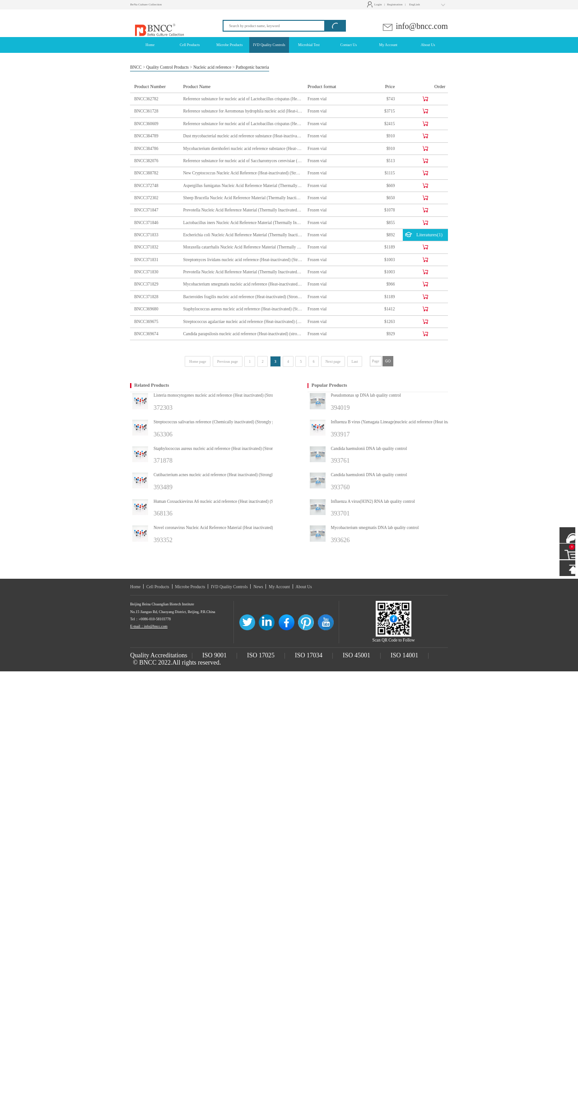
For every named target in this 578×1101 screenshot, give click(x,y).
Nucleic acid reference (212, 67)
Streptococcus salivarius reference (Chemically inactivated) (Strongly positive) (220, 422)
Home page (197, 362)
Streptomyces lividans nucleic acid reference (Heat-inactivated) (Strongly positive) (243, 260)
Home (135, 587)
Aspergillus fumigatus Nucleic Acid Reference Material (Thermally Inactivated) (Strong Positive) (243, 185)
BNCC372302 (146, 198)
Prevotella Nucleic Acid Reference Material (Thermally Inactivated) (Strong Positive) (243, 210)
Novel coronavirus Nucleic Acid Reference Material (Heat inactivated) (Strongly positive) (224, 527)
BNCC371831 (146, 260)
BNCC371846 (146, 222)
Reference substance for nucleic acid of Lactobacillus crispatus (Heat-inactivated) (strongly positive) (243, 99)
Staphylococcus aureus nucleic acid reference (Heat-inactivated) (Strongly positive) (243, 309)
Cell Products (157, 587)
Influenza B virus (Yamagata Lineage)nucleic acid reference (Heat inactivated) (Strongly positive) (401, 422)
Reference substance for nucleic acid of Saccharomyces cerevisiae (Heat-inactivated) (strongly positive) (243, 161)
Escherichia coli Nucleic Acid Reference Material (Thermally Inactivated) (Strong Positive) (243, 235)
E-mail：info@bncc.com (149, 626)
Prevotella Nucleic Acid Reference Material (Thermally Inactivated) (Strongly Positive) (243, 272)
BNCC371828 (146, 297)
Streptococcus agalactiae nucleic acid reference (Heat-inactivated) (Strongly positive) (243, 321)
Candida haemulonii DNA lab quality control (369, 448)
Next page (333, 362)
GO (388, 361)
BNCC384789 (146, 136)
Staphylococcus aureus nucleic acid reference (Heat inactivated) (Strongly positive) (224, 448)
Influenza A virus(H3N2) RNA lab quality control (373, 501)
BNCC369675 (146, 321)
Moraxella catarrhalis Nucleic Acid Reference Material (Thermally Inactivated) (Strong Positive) (243, 247)
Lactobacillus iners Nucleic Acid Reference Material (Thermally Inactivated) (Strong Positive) (243, 222)
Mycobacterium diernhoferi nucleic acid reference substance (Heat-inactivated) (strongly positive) (243, 148)
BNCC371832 (146, 247)
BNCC (136, 67)
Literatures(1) (424, 235)
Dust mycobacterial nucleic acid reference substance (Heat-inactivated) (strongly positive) (243, 136)
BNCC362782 (146, 99)
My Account (279, 587)
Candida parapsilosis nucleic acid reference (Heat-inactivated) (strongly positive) (243, 334)
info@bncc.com (415, 26)
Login (375, 4)
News (258, 587)
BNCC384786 (146, 148)
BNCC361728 (146, 111)
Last (354, 362)
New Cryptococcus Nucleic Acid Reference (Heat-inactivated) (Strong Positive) (243, 173)
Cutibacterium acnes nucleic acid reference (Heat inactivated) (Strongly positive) (222, 475)
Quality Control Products (167, 67)
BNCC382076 (146, 161)
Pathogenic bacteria (252, 67)
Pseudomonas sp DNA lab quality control (366, 395)
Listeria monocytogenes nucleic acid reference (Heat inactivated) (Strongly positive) (224, 395)
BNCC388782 (146, 173)
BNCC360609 (146, 124)
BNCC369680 (146, 309)
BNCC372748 (146, 185)
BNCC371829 (146, 284)
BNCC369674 (146, 334)
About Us (304, 587)
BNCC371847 (146, 210)
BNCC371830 (146, 272)
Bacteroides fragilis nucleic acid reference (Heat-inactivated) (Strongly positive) (243, 297)
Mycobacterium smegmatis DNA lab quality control (375, 527)
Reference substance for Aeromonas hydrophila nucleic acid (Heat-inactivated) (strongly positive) (243, 111)
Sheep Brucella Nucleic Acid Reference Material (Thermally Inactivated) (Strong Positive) (243, 198)
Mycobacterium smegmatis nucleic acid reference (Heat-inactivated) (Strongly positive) (243, 284)
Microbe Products (190, 587)
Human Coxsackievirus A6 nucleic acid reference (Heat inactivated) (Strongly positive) (224, 501)
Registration (394, 4)
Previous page (227, 362)
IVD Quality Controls (229, 587)
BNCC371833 (146, 235)
